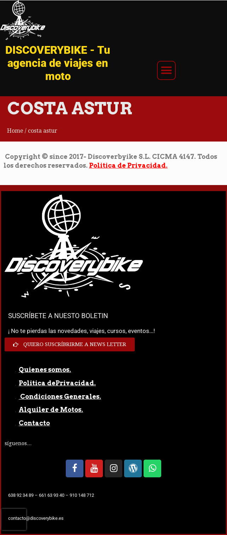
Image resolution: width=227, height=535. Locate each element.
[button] (166, 70)
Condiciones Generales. (60, 396)
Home (15, 130)
